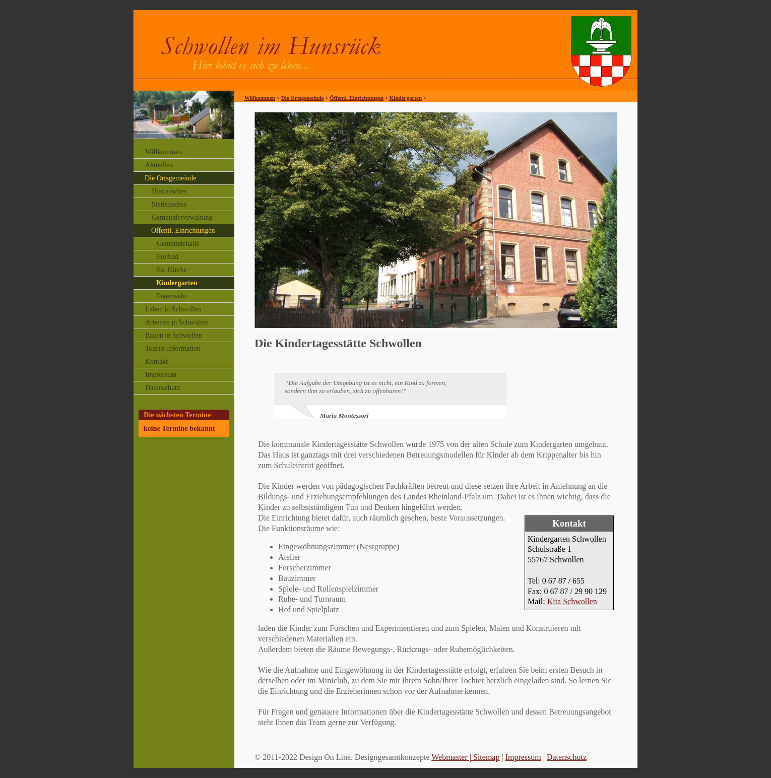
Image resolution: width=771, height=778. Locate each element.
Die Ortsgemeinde (170, 178)
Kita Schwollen (572, 601)
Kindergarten (177, 283)
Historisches (169, 191)
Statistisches (169, 204)
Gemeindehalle (178, 243)
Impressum (160, 374)
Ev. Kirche (172, 270)
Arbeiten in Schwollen (177, 322)
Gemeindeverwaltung (182, 217)
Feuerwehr (172, 296)
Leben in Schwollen (173, 309)
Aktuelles (158, 165)
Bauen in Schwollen (173, 335)
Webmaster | (452, 757)
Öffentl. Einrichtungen (183, 230)
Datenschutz (162, 388)
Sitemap (486, 757)
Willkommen (163, 152)
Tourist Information (173, 348)
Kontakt (156, 361)
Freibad (167, 257)
